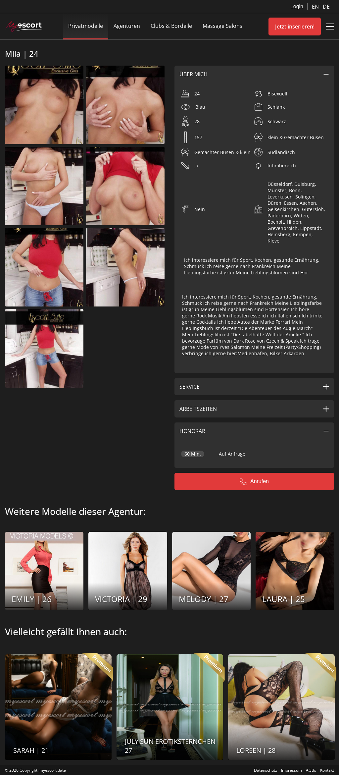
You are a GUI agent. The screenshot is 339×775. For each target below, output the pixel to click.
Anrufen (254, 481)
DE (326, 6)
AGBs (311, 770)
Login (296, 6)
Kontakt (327, 770)
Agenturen (127, 25)
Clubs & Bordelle (171, 25)
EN (316, 6)
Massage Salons (222, 25)
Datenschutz (265, 770)
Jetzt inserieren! (295, 26)
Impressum (291, 770)
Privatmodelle (85, 25)
